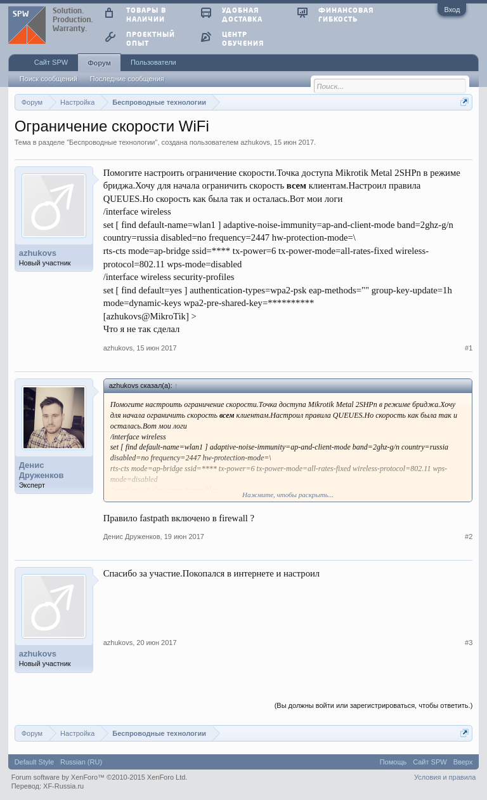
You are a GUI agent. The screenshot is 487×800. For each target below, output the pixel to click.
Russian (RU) (81, 762)
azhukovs (254, 142)
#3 (468, 642)
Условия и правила (445, 777)
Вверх (463, 762)
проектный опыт (150, 38)
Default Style (34, 762)
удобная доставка (242, 14)
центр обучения (243, 38)
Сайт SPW (51, 62)
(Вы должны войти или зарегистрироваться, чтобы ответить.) (374, 705)
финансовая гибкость (345, 14)
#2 (468, 536)
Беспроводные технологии (112, 142)
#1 (468, 348)
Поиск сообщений (48, 79)
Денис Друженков (41, 470)
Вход (452, 9)
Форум (99, 63)
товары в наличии (146, 14)
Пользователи (153, 62)
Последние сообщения (127, 79)
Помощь (393, 762)
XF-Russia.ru (63, 786)
